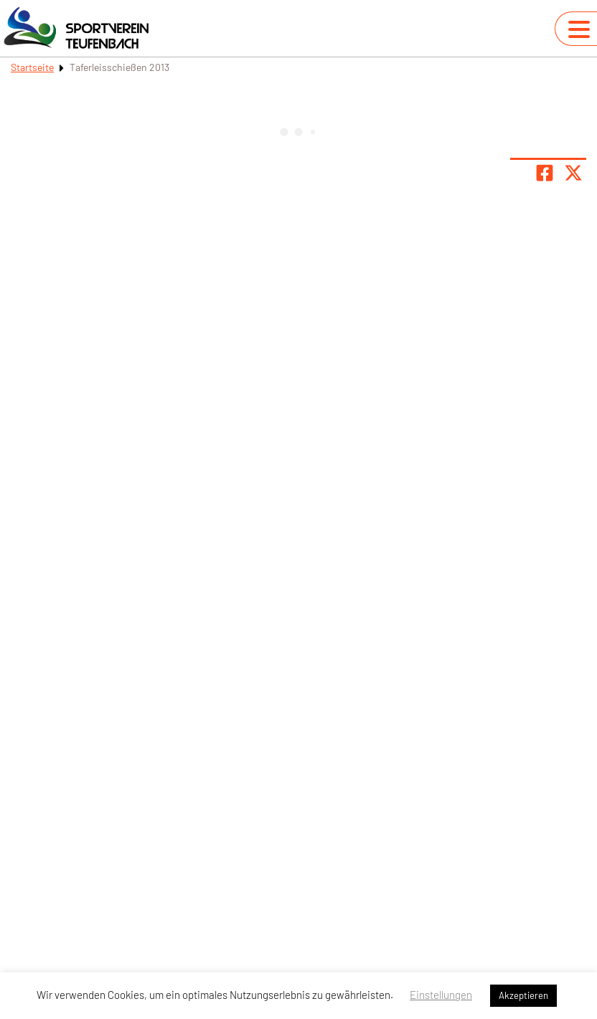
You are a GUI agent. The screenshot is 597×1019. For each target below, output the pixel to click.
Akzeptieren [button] (523, 995)
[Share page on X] (573, 173)
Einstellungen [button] (441, 994)
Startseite (32, 67)
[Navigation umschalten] (579, 29)
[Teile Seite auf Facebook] (545, 173)
